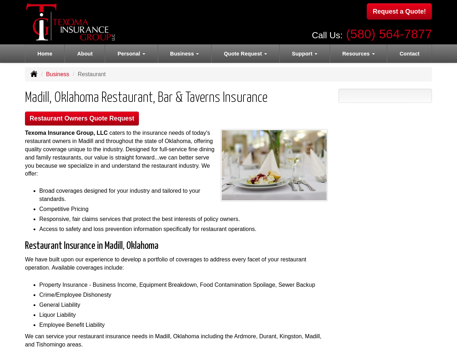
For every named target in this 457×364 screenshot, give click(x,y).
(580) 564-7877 (389, 32)
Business (57, 74)
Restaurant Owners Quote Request (86, 119)
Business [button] (184, 53)
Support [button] (304, 53)
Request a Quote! (399, 11)
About (84, 53)
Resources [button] (358, 53)
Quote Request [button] (245, 53)
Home (44, 53)
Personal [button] (131, 53)
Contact (410, 53)
